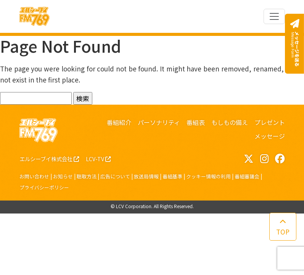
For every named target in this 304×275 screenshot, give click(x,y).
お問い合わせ (34, 176)
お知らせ (63, 176)
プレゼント (269, 122)
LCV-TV (98, 159)
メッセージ (269, 136)
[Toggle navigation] (274, 16)
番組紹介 (119, 122)
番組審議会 (247, 176)
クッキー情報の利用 (208, 176)
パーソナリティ (159, 122)
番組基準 (172, 176)
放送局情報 (146, 176)
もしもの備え (229, 122)
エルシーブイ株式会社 (49, 159)
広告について (115, 176)
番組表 (196, 122)
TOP (283, 227)
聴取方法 (87, 176)
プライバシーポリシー (44, 187)
